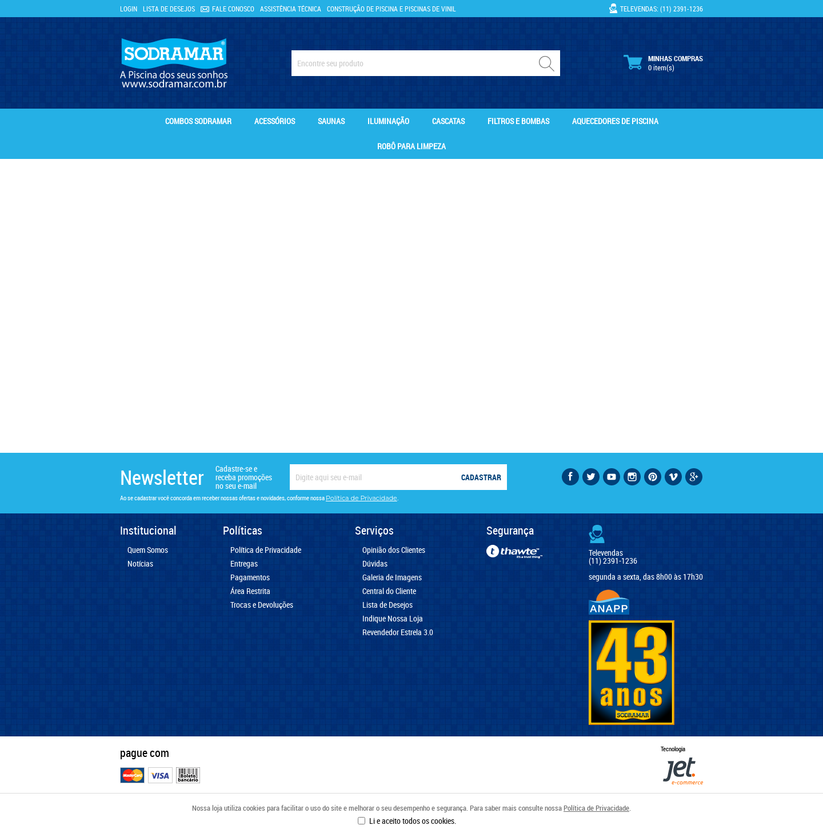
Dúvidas (374, 564)
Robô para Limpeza (411, 146)
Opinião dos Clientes (393, 550)
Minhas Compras (663, 63)
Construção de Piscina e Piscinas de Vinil (391, 8)
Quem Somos (147, 550)
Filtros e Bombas (518, 120)
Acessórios (274, 120)
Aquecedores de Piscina (615, 120)
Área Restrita (250, 591)
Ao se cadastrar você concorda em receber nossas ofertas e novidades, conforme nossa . (259, 498)
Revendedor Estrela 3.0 (397, 632)
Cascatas (448, 120)
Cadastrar (481, 477)
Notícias (140, 564)
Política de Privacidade (596, 808)
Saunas (331, 120)
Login (128, 8)
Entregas (244, 564)
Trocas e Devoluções (261, 605)
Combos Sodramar (198, 120)
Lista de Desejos (169, 8)
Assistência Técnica (290, 8)
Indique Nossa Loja (392, 618)
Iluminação (388, 120)
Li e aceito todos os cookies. (412, 820)
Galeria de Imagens (392, 577)
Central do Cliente (389, 591)
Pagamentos (250, 577)
